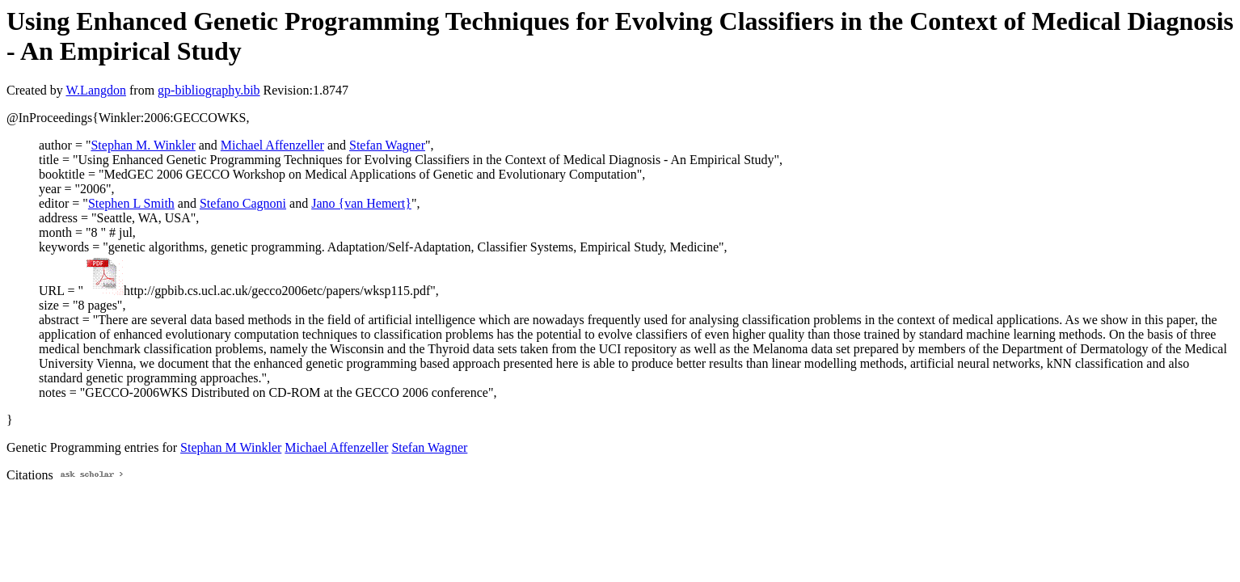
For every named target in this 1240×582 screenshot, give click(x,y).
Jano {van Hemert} (361, 203)
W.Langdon (95, 90)
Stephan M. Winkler (143, 145)
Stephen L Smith (131, 203)
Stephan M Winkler (230, 447)
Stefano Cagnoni (243, 203)
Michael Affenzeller (272, 145)
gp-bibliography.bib (209, 90)
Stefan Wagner (387, 145)
